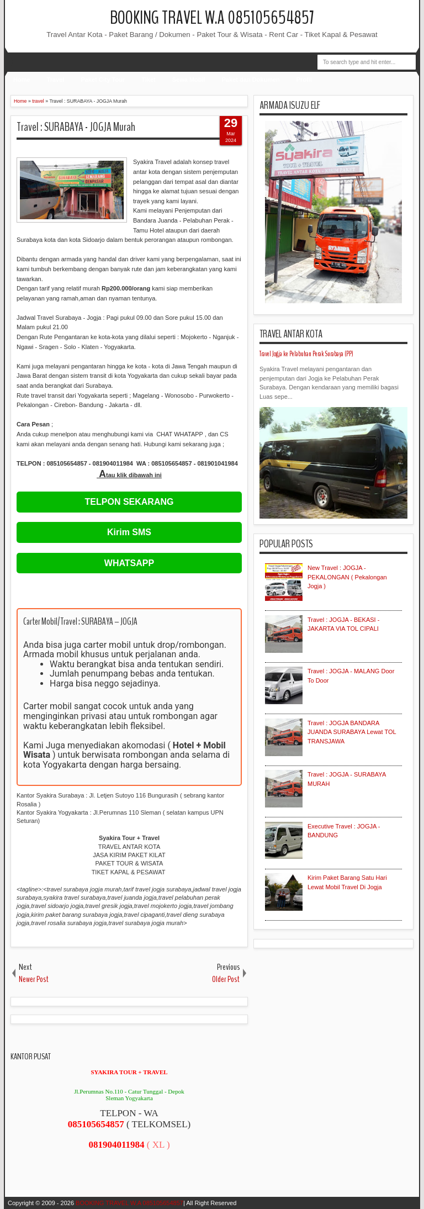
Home (21, 79)
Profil (304, 79)
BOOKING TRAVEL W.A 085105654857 (212, 18)
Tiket (148, 79)
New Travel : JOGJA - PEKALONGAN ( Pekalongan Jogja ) (347, 576)
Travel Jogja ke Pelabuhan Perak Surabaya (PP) (306, 354)
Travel (56, 79)
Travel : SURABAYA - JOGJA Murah (76, 127)
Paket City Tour (103, 79)
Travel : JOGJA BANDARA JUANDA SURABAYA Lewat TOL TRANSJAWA (352, 732)
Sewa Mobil (188, 79)
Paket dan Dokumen (251, 79)
